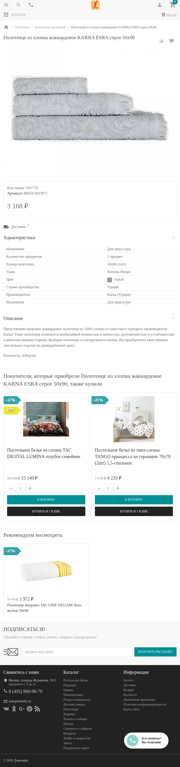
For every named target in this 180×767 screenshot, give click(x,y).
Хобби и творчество (77, 738)
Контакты (130, 695)
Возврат (128, 690)
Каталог (14, 14)
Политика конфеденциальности (144, 704)
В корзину (46, 499)
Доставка (129, 685)
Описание (13, 318)
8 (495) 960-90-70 (25, 691)
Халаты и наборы (75, 719)
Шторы (68, 724)
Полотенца (71, 709)
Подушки (70, 685)
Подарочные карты (76, 748)
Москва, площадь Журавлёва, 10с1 (32, 680)
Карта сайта (131, 709)
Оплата (128, 680)
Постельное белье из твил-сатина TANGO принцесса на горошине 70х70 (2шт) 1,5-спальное (133, 456)
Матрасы (70, 733)
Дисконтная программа (139, 699)
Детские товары (74, 704)
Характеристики (19, 237)
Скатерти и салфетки (78, 728)
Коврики (69, 714)
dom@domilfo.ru (20, 701)
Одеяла (68, 690)
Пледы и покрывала (77, 699)
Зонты (68, 743)
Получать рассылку (155, 652)
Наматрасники (73, 695)
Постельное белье (76, 680)
